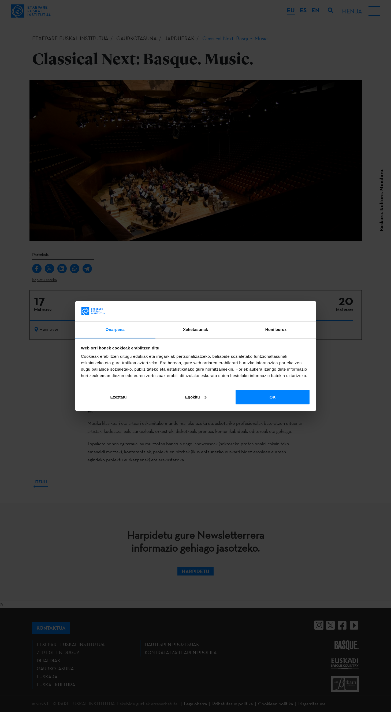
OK (273, 397)
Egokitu (195, 397)
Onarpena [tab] (115, 329)
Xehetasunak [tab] (195, 329)
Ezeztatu (118, 397)
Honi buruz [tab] (275, 329)
